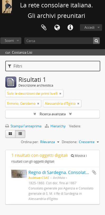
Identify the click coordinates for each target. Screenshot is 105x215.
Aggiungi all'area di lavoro (94, 172)
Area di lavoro (43, 27)
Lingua (57, 27)
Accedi (89, 27)
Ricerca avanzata (52, 114)
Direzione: (69, 141)
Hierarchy (55, 126)
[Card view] (10, 134)
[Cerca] (62, 40)
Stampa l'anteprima (23, 126)
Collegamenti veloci (70, 27)
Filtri (15, 66)
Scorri (9, 40)
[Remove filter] (60, 93)
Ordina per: (30, 141)
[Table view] (20, 134)
